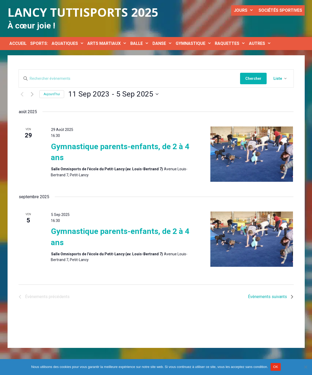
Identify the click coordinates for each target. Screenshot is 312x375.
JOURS (245, 10)
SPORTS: (39, 43)
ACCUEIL (18, 43)
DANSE (163, 43)
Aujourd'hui (52, 100)
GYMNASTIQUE (194, 43)
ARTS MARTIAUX (108, 43)
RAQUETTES (231, 43)
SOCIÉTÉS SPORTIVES (280, 10)
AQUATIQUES (69, 43)
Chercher (253, 78)
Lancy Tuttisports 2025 (83, 12)
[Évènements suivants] (32, 100)
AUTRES (261, 43)
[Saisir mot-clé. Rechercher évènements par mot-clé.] (129, 78)
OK (275, 367)
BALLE (140, 43)
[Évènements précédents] (22, 100)
